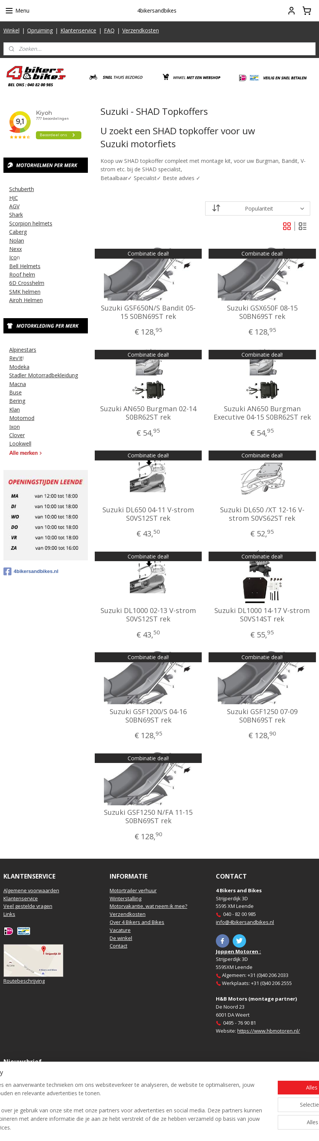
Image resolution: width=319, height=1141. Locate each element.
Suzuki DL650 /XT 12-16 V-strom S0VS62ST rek (262, 514)
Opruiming (40, 30)
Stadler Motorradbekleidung (43, 375)
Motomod (21, 418)
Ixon (14, 426)
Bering (17, 400)
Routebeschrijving (24, 980)
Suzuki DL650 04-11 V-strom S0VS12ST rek (148, 514)
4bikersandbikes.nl (30, 571)
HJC (13, 197)
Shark (16, 214)
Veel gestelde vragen (27, 906)
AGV (14, 206)
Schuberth (21, 189)
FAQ (109, 30)
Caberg (18, 231)
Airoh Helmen (26, 300)
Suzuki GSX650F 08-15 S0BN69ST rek (262, 312)
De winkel (121, 938)
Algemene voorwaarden (31, 890)
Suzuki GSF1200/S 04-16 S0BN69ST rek (148, 716)
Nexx (15, 249)
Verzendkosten (140, 30)
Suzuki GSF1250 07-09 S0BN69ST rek (262, 716)
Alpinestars (22, 349)
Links (9, 914)
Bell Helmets (24, 266)
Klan (14, 409)
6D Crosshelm (26, 282)
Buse (15, 392)
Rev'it (16, 358)
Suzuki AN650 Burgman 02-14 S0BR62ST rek (148, 413)
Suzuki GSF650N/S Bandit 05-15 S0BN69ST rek (148, 312)
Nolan (16, 240)
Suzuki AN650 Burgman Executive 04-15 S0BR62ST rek (262, 413)
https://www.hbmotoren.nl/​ (268, 1030)
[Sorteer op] (257, 208)
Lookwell (20, 443)
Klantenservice (78, 30)
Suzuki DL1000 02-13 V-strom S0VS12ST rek (148, 615)
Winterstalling (125, 898)
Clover (17, 435)
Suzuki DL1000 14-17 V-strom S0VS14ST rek (262, 615)
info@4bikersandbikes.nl (245, 922)
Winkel (11, 30)
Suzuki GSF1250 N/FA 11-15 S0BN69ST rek (148, 817)
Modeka (19, 366)
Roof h (17, 274)
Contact (118, 945)
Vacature (120, 930)
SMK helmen (24, 291)
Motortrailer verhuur (133, 890)
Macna (17, 384)
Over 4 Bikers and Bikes (137, 922)
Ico (13, 257)
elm (30, 274)
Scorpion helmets (30, 223)
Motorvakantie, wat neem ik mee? (148, 906)
